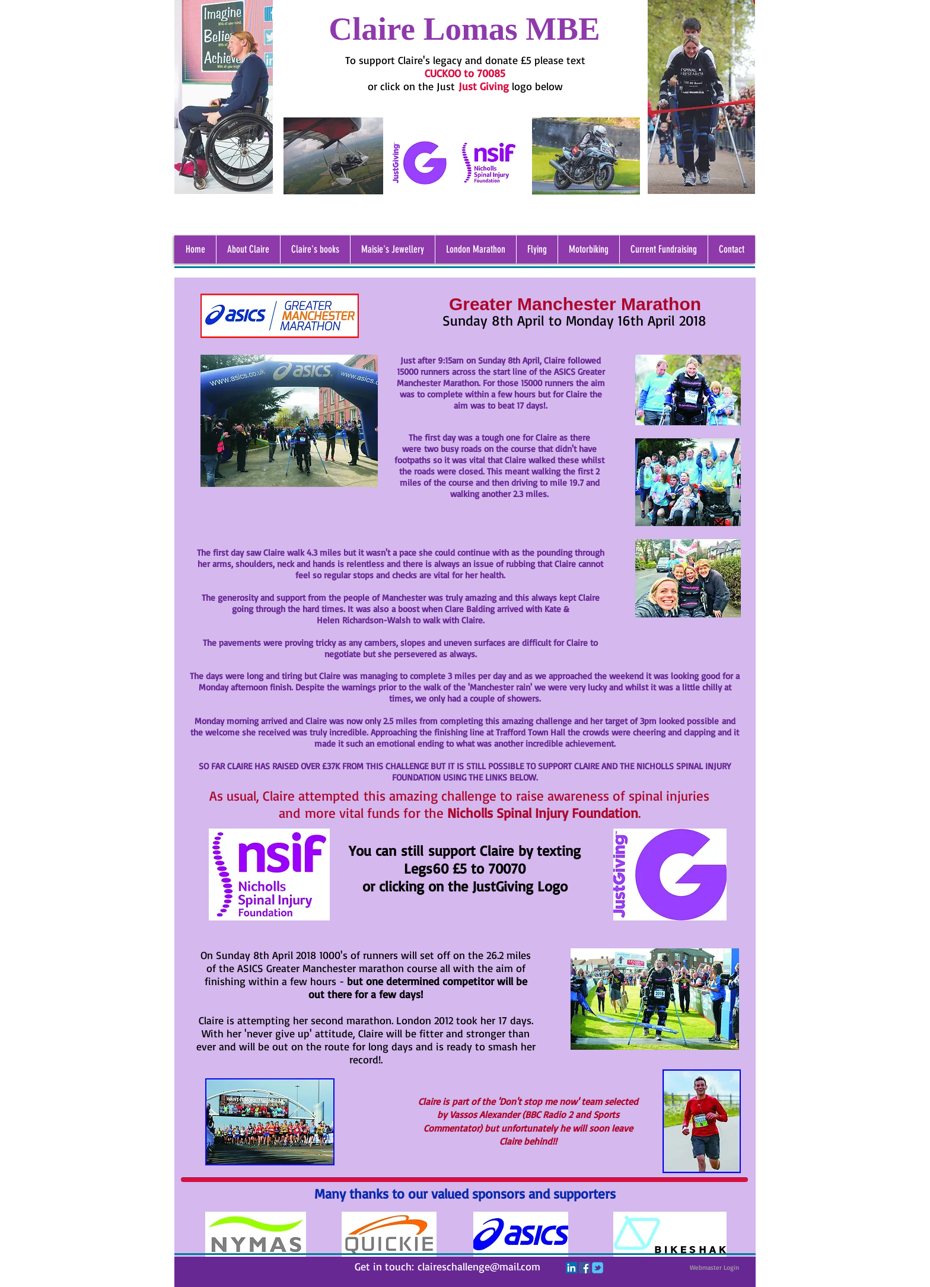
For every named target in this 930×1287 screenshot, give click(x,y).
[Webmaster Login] (714, 1267)
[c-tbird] (597, 1267)
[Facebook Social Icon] (584, 1267)
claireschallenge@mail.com (479, 1266)
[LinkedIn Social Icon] (571, 1267)
